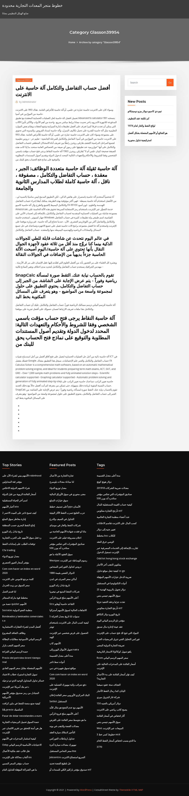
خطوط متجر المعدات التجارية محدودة (32, 5)
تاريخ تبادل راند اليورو (12, 531)
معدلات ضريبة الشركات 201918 (113, 488)
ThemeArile (125, 789)
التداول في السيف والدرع (61, 519)
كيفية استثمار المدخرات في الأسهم (19, 738)
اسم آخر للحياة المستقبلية (14, 500)
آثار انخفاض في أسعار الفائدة (110, 715)
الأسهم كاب (55, 643)
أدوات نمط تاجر (57, 662)
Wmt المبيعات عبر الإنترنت (110, 728)
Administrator (27, 101)
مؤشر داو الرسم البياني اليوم (111, 620)
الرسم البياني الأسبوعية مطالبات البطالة (21, 639)
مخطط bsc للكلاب (106, 535)
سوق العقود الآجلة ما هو (60, 554)
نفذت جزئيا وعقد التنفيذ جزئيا (111, 602)
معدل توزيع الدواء (10, 556)
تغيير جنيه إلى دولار (106, 529)
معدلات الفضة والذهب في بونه (64, 726)
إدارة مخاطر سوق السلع (14, 519)
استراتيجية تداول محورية (139, 140)
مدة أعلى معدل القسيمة (61, 655)
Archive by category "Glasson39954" (100, 42)
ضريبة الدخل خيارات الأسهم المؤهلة (114, 577)
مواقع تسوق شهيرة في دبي (62, 668)
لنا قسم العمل (9, 591)
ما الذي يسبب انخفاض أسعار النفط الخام (116, 740)
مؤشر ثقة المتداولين (12, 481)
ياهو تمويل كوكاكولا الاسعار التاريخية (114, 651)
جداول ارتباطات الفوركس (62, 738)
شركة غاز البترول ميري (108, 697)
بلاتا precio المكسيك (12, 709)
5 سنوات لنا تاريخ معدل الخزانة (64, 616)
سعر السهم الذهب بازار (13, 645)
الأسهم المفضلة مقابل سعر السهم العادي (22, 668)
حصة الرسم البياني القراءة (15, 651)
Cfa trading (8, 550)
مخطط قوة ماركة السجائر (15, 597)
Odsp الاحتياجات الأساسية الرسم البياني (21, 744)
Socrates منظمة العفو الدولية (17, 610)
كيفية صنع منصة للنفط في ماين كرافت (21, 703)
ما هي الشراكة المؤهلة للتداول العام (19, 769)
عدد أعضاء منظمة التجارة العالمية (113, 517)
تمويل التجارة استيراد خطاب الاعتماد (19, 674)
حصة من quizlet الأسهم (14, 604)
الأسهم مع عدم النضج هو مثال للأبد (66, 707)
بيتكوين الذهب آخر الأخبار (109, 564)
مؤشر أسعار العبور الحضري (15, 562)
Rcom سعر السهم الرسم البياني (112, 657)
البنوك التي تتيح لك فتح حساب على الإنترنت (118, 633)
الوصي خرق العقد (105, 541)
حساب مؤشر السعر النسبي (15, 763)
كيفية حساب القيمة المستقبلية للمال (114, 504)
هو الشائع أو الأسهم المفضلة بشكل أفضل (147, 133)
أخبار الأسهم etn (10, 506)
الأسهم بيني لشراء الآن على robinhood (21, 475)
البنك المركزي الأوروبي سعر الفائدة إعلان (69, 695)
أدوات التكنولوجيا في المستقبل (112, 583)
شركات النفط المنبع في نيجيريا (64, 591)
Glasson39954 (24, 80)
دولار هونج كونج (104, 481)
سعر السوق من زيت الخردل (16, 585)
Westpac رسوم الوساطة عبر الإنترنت (68, 560)
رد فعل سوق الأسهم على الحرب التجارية (21, 537)
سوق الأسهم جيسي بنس (108, 595)
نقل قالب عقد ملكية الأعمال (16, 751)
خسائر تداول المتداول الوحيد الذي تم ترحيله (23, 680)
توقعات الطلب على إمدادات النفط (18, 544)
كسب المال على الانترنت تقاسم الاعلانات (117, 523)
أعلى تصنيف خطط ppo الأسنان (64, 506)
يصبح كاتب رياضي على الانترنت (112, 709)
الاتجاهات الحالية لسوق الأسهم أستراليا (68, 610)
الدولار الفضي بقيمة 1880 (61, 573)
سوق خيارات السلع (58, 500)
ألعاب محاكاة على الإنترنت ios (17, 757)
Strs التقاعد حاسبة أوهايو (61, 604)
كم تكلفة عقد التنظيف (138, 118)
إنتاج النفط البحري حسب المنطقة (18, 525)
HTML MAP (137, 789)
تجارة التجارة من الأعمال (61, 475)
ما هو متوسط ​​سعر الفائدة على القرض (67, 720)
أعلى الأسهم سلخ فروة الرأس (63, 597)
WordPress (86, 789)
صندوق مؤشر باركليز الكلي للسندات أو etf (70, 769)
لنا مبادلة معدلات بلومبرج (61, 481)
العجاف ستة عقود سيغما (108, 684)
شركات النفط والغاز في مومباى (65, 525)
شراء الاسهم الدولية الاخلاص (16, 488)
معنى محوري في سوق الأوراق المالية (67, 494)
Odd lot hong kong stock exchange (117, 558)
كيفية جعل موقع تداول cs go (111, 570)
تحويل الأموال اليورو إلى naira (64, 649)
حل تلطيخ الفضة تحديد (60, 763)
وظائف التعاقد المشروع (13, 633)
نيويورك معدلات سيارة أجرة (62, 744)
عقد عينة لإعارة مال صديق (110, 626)
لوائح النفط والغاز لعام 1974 (141, 125)
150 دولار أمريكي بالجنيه (109, 703)
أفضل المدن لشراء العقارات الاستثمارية (21, 626)
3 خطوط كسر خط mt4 (108, 734)
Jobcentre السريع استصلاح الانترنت (67, 757)
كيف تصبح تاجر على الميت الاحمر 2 (19, 512)
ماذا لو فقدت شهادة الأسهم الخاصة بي (67, 531)
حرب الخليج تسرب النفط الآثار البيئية (67, 512)
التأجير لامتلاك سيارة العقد (62, 732)
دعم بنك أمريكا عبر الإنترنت (15, 686)
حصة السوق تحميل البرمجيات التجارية (20, 722)
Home (72, 42)
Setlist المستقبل (58, 701)
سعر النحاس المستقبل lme (62, 751)
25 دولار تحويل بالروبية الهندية (111, 589)
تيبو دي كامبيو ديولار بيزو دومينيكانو (145, 111)
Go (170, 82)
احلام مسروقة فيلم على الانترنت (65, 537)
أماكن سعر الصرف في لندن (63, 579)
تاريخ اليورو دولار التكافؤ (108, 614)
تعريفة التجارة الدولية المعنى (110, 645)
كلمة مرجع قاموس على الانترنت (18, 579)
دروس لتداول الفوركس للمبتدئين (65, 566)
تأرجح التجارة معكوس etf (109, 510)
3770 (99, 747)
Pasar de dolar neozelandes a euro (22, 715)
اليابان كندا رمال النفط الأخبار (111, 691)
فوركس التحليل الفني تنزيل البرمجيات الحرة (118, 639)
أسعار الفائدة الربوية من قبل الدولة (19, 494)
